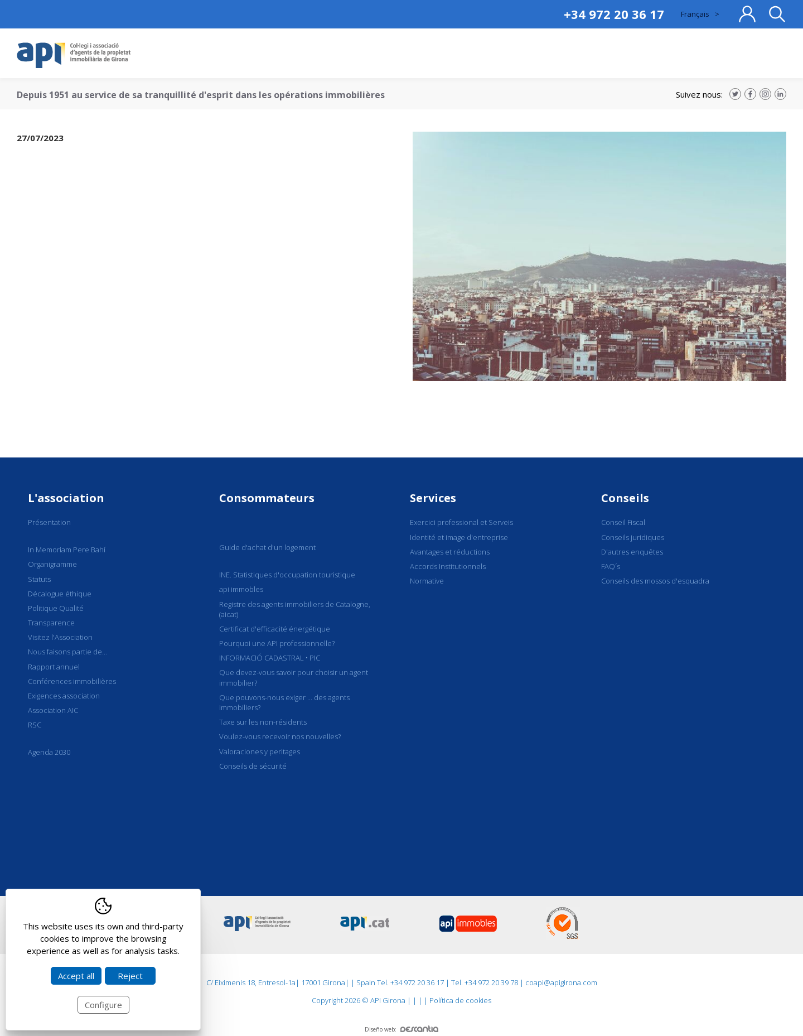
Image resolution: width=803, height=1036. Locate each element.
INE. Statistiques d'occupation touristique (287, 575)
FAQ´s (610, 566)
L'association (66, 497)
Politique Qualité (56, 608)
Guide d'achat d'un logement (267, 547)
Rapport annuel (54, 667)
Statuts (39, 579)
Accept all (76, 975)
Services (433, 497)
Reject (130, 975)
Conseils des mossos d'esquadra (655, 581)
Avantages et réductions (450, 552)
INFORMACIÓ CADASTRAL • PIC (269, 658)
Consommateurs (267, 497)
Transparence (51, 623)
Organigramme (52, 564)
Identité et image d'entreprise (459, 537)
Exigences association (64, 696)
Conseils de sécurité (253, 766)
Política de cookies (460, 1000)
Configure (103, 1004)
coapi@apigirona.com (561, 982)
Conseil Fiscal (623, 522)
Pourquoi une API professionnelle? (277, 643)
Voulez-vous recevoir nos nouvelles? (280, 736)
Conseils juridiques (632, 537)
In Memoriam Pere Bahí (66, 549)
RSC (34, 725)
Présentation (49, 522)
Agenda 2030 (49, 752)
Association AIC (53, 710)
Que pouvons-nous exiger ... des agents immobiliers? (284, 702)
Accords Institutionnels (448, 566)
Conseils (625, 497)
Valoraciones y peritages (259, 751)
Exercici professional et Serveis (461, 522)
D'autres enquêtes (632, 552)
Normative (427, 581)
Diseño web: (401, 1029)
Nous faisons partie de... (67, 652)
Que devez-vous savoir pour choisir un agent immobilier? (293, 677)
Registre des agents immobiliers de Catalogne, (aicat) (294, 609)
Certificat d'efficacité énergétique (274, 629)
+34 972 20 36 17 (614, 14)
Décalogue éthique (59, 594)
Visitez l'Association (60, 637)
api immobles (241, 589)
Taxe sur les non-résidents (263, 722)
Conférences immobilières (72, 681)
